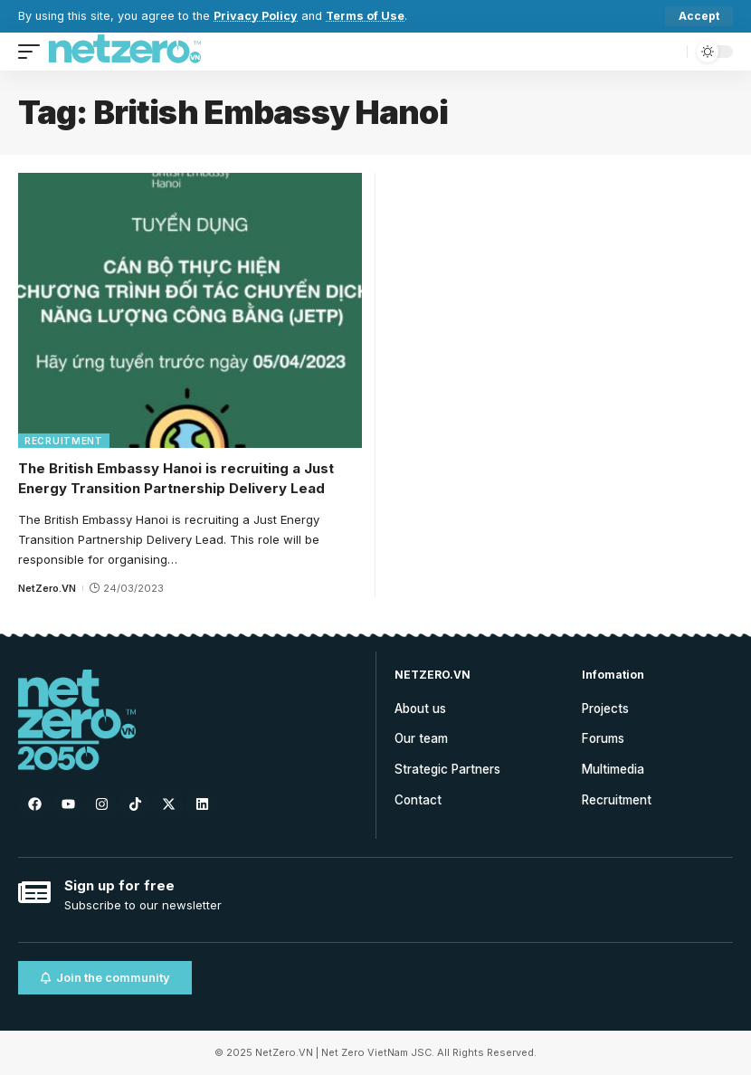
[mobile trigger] (33, 52)
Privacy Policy (256, 16)
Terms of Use (365, 16)
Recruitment (63, 440)
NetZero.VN (47, 588)
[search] (668, 52)
